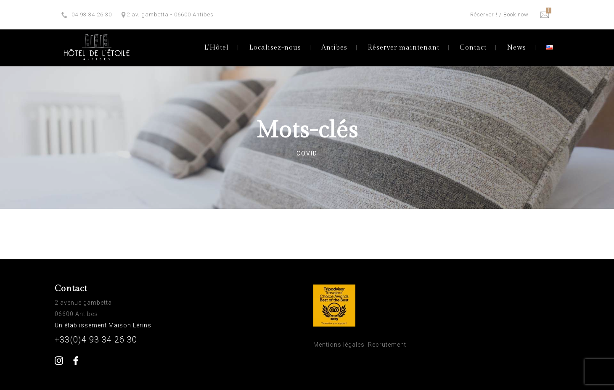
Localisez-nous (275, 48)
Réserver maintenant (403, 48)
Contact (473, 48)
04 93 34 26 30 (91, 14)
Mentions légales (339, 344)
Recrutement (387, 344)
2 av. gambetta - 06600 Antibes (170, 14)
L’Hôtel (216, 48)
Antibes (334, 48)
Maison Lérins (131, 325)
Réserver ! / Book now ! (501, 14)
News (516, 48)
